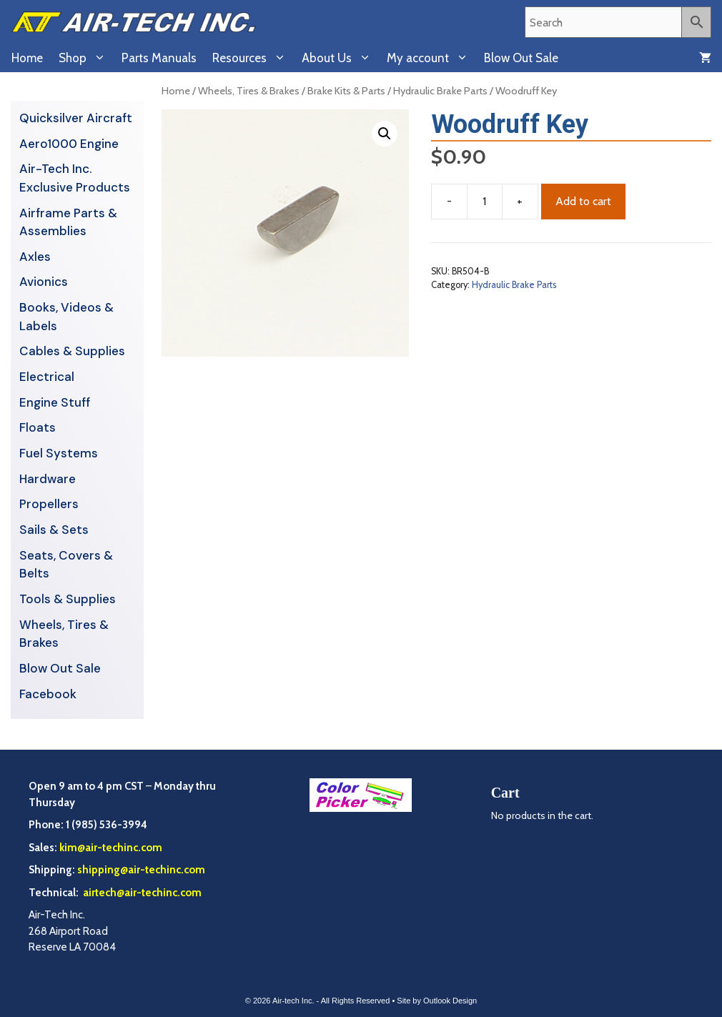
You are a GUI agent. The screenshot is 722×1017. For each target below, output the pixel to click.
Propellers (49, 504)
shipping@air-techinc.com (141, 869)
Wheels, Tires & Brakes (249, 90)
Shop (86, 58)
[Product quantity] (485, 201)
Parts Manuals (159, 58)
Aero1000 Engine (69, 144)
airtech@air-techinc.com (141, 892)
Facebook (47, 694)
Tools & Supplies (67, 599)
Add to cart (583, 201)
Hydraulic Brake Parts (440, 90)
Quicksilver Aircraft (75, 118)
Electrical (46, 377)
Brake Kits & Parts (346, 90)
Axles (35, 256)
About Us (340, 58)
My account (431, 58)
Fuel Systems (58, 453)
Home (27, 58)
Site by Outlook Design (437, 1000)
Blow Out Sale (521, 58)
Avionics (43, 281)
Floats (37, 427)
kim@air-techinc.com (110, 847)
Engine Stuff (54, 402)
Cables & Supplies (72, 351)
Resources (253, 58)
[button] (384, 134)
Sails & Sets (54, 529)
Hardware (47, 479)
